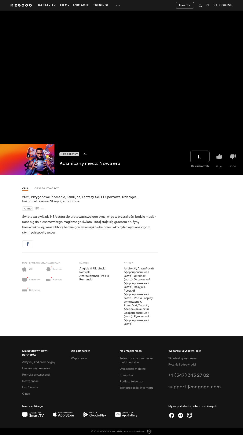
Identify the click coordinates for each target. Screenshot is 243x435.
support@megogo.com (194, 386)
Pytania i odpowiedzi (182, 365)
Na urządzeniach (131, 351)
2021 (25, 197)
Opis (25, 188)
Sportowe (113, 197)
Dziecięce (129, 197)
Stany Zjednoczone (65, 201)
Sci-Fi (99, 197)
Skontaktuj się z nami (182, 358)
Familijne (73, 197)
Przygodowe (40, 197)
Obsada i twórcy (46, 188)
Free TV (185, 5)
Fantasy (88, 197)
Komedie (58, 197)
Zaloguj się (223, 5)
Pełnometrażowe (35, 201)
